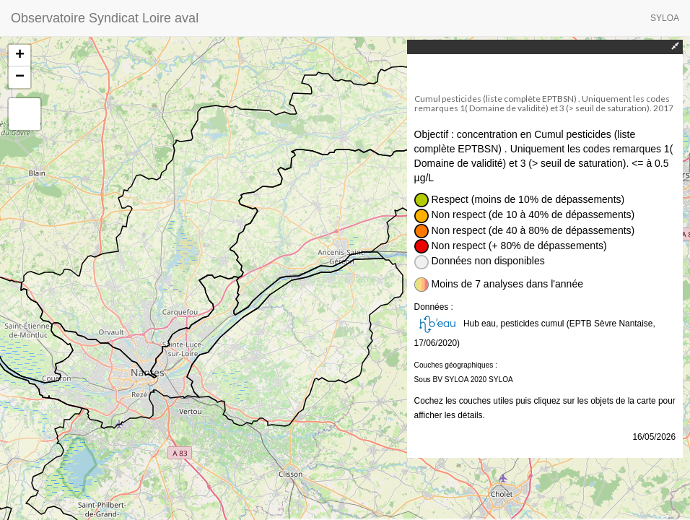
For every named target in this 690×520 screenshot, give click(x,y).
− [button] (20, 77)
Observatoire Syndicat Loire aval (104, 18)
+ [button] (20, 55)
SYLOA (664, 18)
